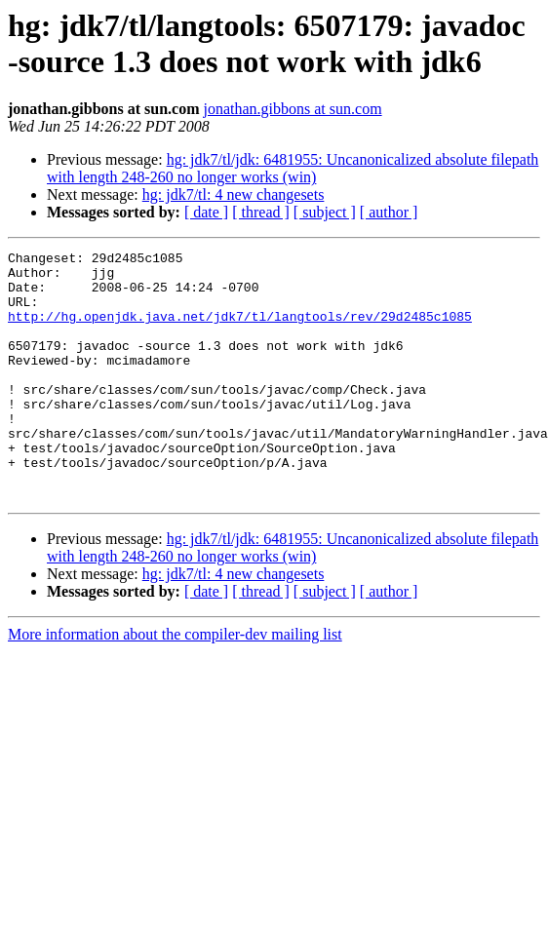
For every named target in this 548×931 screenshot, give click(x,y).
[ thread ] (261, 212)
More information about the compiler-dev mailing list (175, 684)
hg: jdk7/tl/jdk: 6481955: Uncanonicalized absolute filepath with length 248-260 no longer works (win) (292, 168)
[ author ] (389, 212)
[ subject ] (325, 212)
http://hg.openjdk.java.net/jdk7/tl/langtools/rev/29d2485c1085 (240, 330)
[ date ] (206, 212)
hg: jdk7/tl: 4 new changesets (233, 194)
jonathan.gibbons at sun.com (293, 108)
